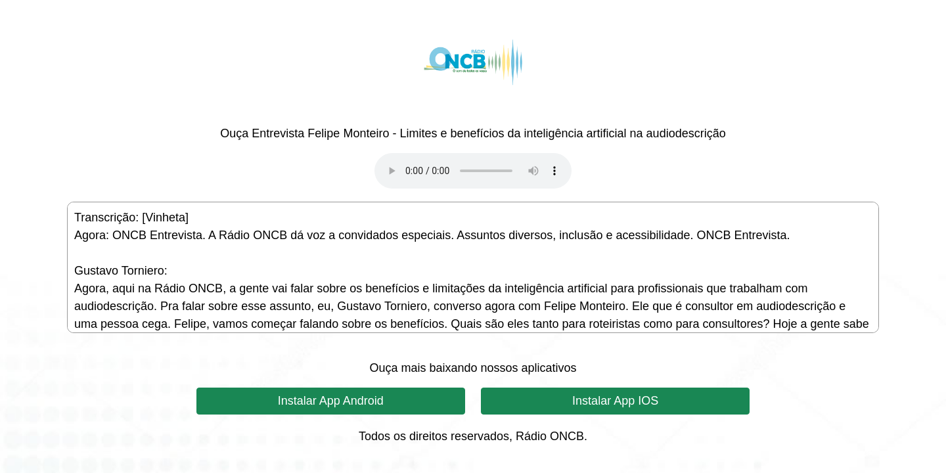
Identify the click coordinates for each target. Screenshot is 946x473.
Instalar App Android (331, 400)
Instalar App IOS (615, 400)
